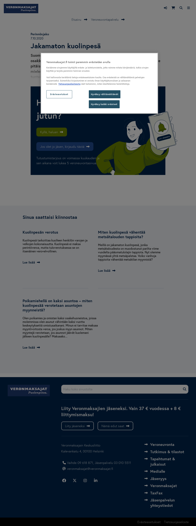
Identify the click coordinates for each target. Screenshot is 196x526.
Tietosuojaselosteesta (69, 83)
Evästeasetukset (59, 94)
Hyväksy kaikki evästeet (104, 104)
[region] (99, 83)
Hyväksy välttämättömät (104, 94)
